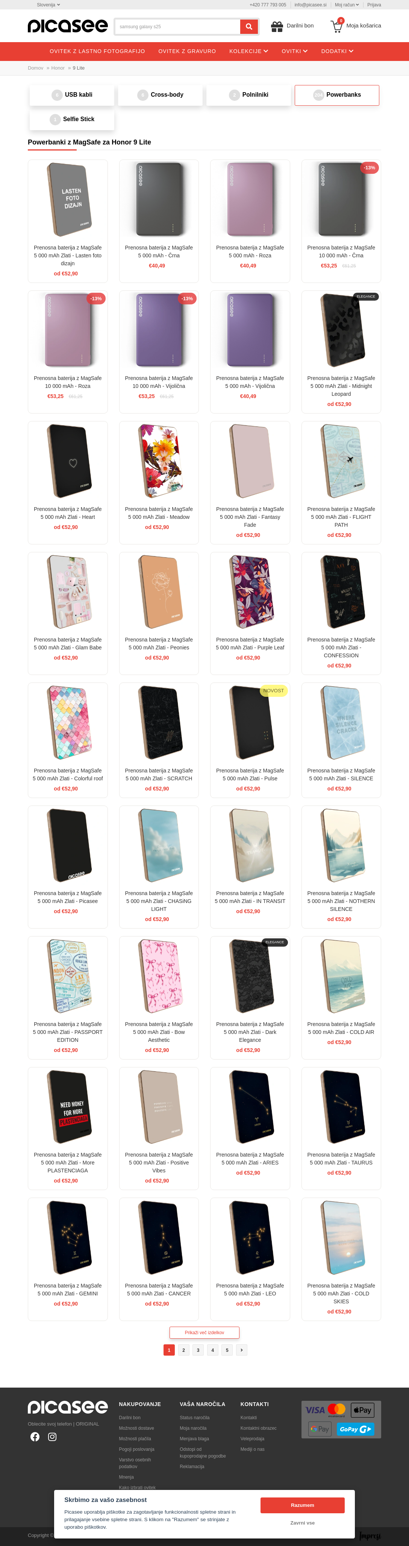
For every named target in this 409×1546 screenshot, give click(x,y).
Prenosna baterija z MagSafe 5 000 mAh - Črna (159, 251)
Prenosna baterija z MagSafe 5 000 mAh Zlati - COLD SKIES (341, 1293)
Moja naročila (193, 1428)
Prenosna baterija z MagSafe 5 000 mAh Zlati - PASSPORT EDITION (68, 1032)
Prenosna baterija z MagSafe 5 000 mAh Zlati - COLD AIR (341, 1028)
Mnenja (126, 1477)
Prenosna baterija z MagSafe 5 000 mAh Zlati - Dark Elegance (250, 1032)
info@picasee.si (311, 5)
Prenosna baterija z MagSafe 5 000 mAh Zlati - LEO (250, 1290)
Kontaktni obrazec (259, 1428)
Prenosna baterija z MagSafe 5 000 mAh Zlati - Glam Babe (68, 644)
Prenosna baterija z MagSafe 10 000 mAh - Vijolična (159, 382)
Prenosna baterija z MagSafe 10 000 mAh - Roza (68, 382)
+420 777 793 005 (268, 5)
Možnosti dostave (136, 1428)
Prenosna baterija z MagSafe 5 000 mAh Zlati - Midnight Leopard (341, 386)
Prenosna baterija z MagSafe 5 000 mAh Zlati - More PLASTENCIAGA (68, 1163)
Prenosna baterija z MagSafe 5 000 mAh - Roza (250, 251)
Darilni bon (130, 1417)
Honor (58, 68)
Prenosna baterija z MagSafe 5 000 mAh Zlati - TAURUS (341, 1159)
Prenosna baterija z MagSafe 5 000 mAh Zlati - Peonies (159, 644)
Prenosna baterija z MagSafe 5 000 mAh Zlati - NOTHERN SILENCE (341, 901)
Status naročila (194, 1417)
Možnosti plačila (135, 1438)
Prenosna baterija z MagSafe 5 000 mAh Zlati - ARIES (250, 1159)
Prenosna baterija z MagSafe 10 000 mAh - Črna (341, 251)
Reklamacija (192, 1466)
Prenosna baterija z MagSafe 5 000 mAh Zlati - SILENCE (341, 774)
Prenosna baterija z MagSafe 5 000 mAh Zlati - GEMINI (68, 1290)
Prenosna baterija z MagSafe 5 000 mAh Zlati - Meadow (159, 513)
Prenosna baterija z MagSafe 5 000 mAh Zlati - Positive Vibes (159, 1163)
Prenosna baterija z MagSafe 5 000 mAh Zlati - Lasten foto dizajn (68, 255)
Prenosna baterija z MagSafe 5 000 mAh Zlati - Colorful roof (68, 774)
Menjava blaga (194, 1438)
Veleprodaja (252, 1438)
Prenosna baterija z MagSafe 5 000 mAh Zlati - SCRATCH (159, 774)
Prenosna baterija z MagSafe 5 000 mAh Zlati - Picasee (68, 897)
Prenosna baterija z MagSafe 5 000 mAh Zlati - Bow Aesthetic (159, 1032)
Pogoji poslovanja (137, 1449)
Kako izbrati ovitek (137, 1487)
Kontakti (249, 1417)
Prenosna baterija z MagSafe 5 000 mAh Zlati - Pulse (250, 774)
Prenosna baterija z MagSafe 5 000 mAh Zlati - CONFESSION (341, 647)
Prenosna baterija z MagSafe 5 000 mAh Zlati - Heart (68, 513)
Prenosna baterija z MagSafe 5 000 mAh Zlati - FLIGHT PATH (341, 517)
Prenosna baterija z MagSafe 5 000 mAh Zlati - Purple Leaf (250, 644)
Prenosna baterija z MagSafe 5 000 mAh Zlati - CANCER (159, 1290)
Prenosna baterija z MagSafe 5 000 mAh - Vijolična (250, 382)
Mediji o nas (253, 1449)
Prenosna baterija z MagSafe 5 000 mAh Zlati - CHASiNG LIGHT (159, 901)
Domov (35, 68)
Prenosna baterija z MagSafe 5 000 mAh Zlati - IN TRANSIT (250, 897)
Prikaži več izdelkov (204, 1332)
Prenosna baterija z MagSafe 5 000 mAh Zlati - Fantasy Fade (250, 517)
